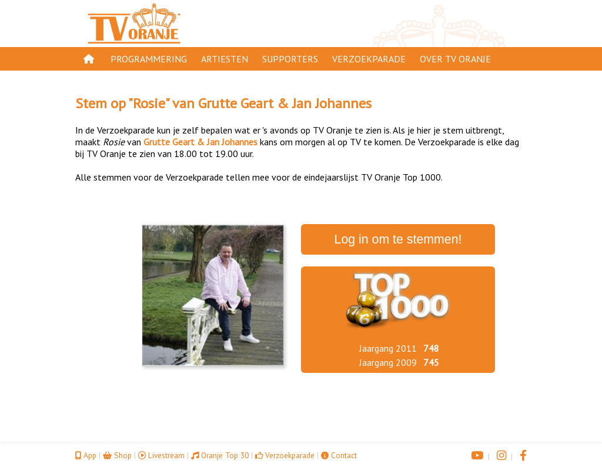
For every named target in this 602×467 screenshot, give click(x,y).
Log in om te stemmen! (398, 239)
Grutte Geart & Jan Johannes (285, 103)
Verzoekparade (369, 59)
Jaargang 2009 (388, 362)
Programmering (149, 59)
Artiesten (224, 59)
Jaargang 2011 (388, 348)
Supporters (290, 59)
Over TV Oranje (455, 59)
